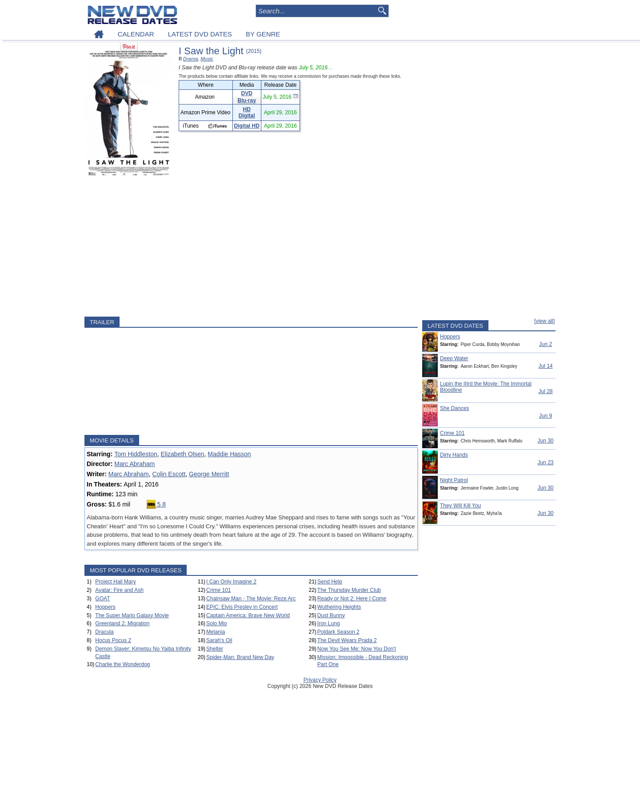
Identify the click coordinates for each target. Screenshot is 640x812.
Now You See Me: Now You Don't (356, 649)
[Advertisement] (251, 247)
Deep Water (454, 358)
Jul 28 (545, 391)
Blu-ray (247, 100)
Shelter (214, 649)
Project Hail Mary (115, 582)
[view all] (544, 321)
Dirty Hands (454, 455)
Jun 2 (545, 344)
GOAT (102, 598)
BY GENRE (263, 34)
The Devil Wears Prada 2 (347, 640)
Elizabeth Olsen (182, 454)
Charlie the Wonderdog (122, 664)
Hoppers (105, 607)
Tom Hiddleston (135, 454)
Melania (215, 632)
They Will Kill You (460, 505)
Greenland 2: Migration (122, 623)
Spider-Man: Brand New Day (240, 657)
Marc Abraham (134, 463)
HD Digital (247, 112)
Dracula (104, 632)
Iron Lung (328, 623)
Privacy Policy (320, 680)
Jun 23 (545, 462)
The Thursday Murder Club (349, 590)
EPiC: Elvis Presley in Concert (242, 607)
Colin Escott (169, 474)
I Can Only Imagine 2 (231, 582)
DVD (246, 93)
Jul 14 (545, 366)
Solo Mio (216, 623)
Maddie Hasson (229, 454)
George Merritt (209, 474)
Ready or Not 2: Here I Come (351, 598)
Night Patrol (454, 480)
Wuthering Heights (339, 607)
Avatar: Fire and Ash (119, 590)
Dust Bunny (331, 615)
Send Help (329, 582)
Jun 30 (545, 441)
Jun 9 (545, 416)
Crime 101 (218, 590)
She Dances (454, 408)
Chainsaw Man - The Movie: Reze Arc (251, 598)
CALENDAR (136, 34)
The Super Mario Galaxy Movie (131, 615)
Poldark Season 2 (338, 632)
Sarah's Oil (219, 640)
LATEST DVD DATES (200, 34)
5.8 (156, 504)
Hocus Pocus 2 (113, 640)
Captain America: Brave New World (248, 615)
